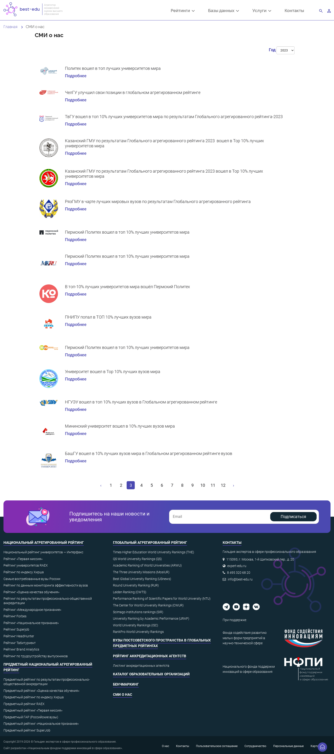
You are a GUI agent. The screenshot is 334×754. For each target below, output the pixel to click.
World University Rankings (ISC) (135, 625)
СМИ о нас (122, 695)
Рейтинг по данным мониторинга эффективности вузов (45, 585)
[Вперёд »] (233, 485)
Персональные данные (288, 746)
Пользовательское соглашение (217, 746)
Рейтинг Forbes (14, 616)
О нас (165, 746)
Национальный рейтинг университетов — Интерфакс (43, 552)
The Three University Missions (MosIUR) (141, 572)
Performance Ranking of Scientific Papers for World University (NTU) (162, 598)
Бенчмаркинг (126, 684)
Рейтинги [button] (183, 11)
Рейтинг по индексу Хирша (23, 572)
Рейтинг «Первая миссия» (22, 559)
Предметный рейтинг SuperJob (26, 730)
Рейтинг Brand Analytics (21, 649)
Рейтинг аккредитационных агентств (149, 656)
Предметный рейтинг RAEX (24, 704)
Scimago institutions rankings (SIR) (138, 612)
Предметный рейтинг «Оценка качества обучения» (41, 691)
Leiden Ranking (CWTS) (129, 592)
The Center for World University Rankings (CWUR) (148, 605)
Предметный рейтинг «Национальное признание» (41, 723)
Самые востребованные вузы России (31, 579)
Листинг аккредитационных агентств (141, 665)
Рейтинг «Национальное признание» (31, 623)
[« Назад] (101, 485)
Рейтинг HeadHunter (18, 636)
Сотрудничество (255, 746)
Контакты (294, 10)
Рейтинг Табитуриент (19, 643)
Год (272, 49)
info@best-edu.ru (240, 579)
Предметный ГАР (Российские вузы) (30, 717)
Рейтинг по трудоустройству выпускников (35, 656)
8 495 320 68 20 (238, 572)
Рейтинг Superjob (16, 629)
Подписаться (293, 516)
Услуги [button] (261, 11)
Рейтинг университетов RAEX (25, 565)
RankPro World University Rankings (138, 632)
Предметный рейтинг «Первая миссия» (32, 710)
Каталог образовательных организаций (151, 674)
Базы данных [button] (223, 11)
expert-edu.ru (236, 566)
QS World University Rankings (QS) (137, 559)
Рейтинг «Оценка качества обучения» (31, 592)
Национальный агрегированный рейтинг (43, 543)
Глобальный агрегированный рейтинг (150, 543)
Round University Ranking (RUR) (136, 585)
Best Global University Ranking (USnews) (142, 579)
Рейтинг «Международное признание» (32, 610)
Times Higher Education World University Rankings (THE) (153, 552)
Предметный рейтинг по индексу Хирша (33, 697)
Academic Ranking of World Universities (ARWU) (147, 565)
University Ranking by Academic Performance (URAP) (151, 618)
